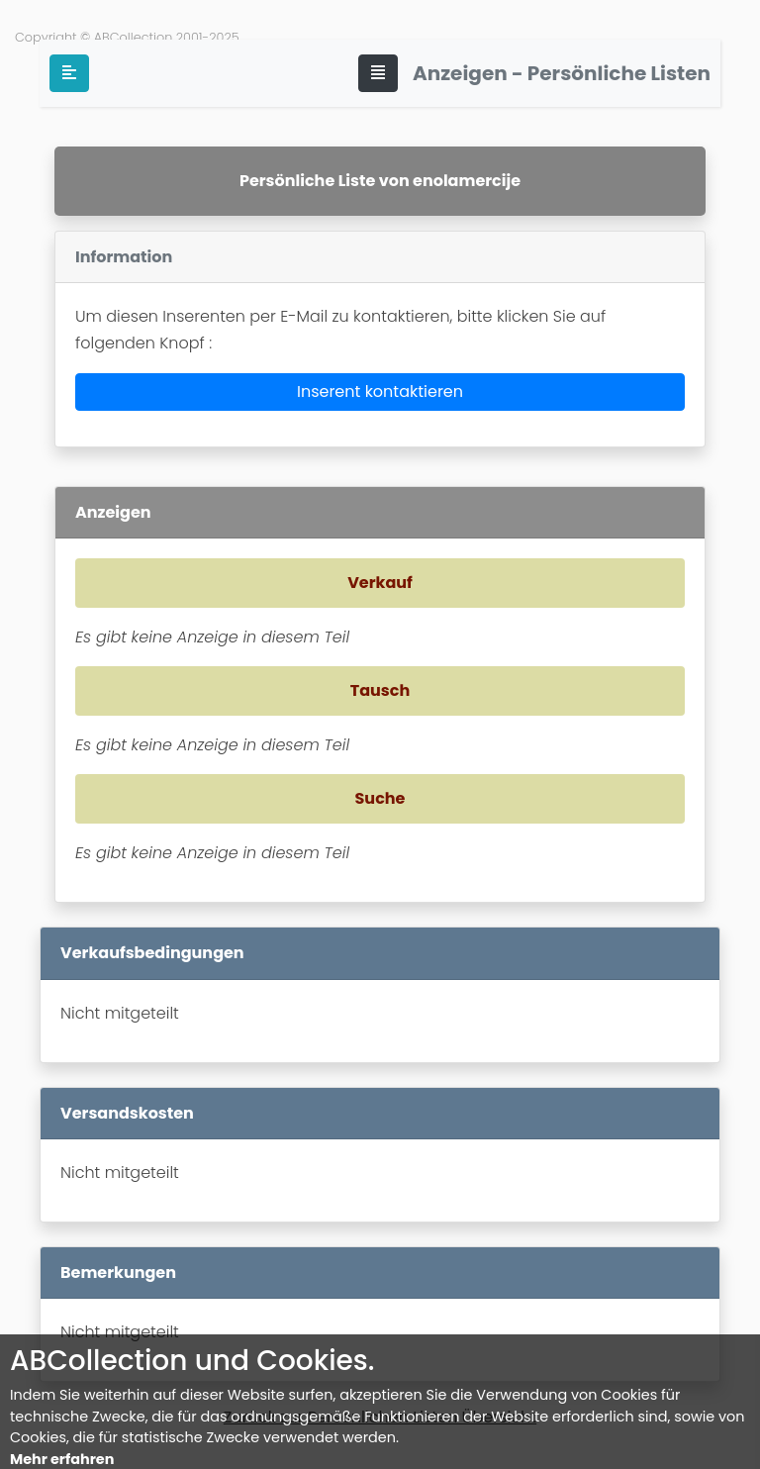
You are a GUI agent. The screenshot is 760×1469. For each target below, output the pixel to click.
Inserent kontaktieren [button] (380, 391)
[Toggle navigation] (378, 73)
